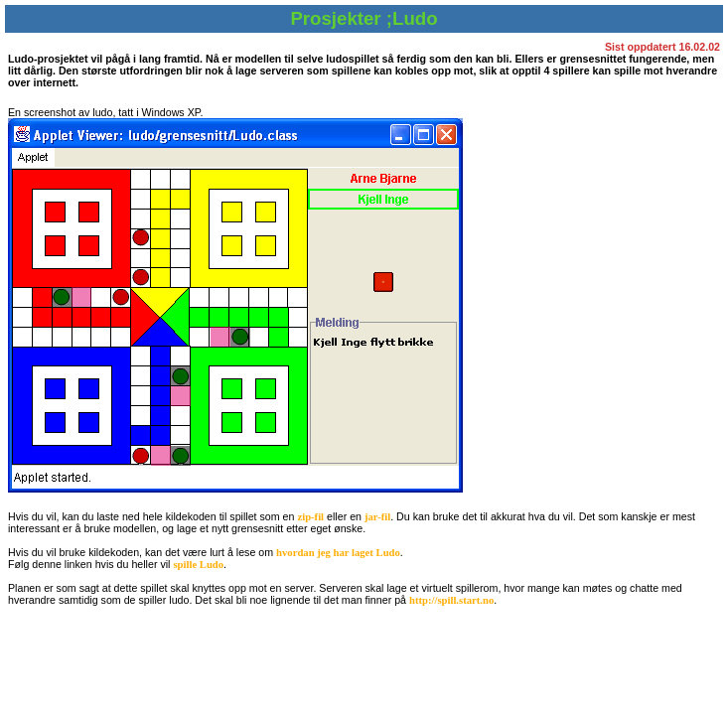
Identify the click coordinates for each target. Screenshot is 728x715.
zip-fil (310, 516)
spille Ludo (198, 564)
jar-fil (377, 516)
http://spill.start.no (451, 600)
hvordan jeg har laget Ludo (338, 552)
